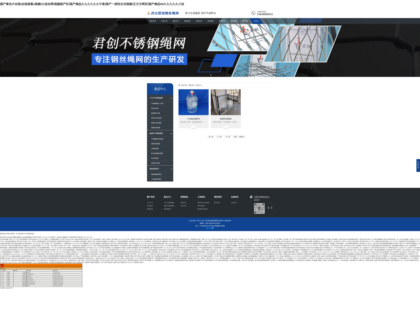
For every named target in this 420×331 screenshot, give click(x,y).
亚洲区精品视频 (331, 256)
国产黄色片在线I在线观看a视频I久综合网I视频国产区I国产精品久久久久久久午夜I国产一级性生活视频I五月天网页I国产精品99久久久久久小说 (92, 4)
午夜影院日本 (72, 260)
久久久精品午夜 (306, 243)
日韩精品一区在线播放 (251, 254)
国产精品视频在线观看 (122, 254)
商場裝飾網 (201, 218)
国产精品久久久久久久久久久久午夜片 (306, 245)
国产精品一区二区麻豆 (368, 252)
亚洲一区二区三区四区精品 (180, 254)
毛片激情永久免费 (126, 245)
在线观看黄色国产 (353, 239)
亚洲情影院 (68, 262)
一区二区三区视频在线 (27, 254)
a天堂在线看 (4, 239)
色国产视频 (205, 250)
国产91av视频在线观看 (13, 256)
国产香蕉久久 (196, 250)
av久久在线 (278, 254)
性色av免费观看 (285, 256)
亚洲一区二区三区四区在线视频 (211, 239)
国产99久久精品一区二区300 (26, 241)
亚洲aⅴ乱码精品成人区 (331, 260)
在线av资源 (78, 239)
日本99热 (93, 256)
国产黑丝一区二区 (137, 254)
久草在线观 (209, 254)
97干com (257, 258)
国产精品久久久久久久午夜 (121, 239)
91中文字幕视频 (95, 243)
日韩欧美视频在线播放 (194, 241)
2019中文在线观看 (248, 260)
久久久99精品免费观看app (243, 250)
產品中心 (176, 21)
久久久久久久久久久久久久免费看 (328, 252)
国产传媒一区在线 (236, 243)
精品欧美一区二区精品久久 (362, 248)
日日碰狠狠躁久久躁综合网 (256, 241)
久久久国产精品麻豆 (151, 250)
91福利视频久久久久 (397, 260)
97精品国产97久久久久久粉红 (253, 243)
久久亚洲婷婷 (146, 252)
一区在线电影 (344, 260)
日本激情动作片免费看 (303, 260)
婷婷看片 (132, 241)
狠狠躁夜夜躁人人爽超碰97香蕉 (190, 239)
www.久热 (16, 254)
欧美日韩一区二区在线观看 (92, 239)
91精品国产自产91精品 (393, 250)
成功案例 (210, 21)
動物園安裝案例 (202, 221)
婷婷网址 (192, 260)
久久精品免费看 (326, 241)
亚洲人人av (227, 239)
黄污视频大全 (149, 260)
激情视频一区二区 (87, 245)
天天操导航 (312, 252)
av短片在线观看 (102, 256)
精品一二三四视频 (302, 252)
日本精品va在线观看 (80, 241)
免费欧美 (317, 241)
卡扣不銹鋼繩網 (156, 98)
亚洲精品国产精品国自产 (363, 254)
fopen (28, 285)
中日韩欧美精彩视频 (287, 248)
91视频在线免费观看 (162, 256)
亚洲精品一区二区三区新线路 (297, 258)
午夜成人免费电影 (363, 250)
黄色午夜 (175, 239)
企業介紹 (164, 21)
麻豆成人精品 (277, 252)
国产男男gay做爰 (228, 254)
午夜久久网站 (106, 239)
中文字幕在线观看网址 (221, 260)
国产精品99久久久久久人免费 (369, 241)
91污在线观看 (394, 252)
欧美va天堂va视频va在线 (314, 248)
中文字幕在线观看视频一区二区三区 (177, 245)
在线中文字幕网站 (382, 256)
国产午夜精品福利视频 (101, 245)
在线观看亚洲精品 (81, 250)
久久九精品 (268, 243)
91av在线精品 (332, 254)
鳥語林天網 (155, 108)
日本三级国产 (406, 250)
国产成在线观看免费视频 (345, 254)
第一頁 (211, 137)
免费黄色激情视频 (289, 252)
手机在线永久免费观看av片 (399, 254)
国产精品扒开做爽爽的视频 (226, 256)
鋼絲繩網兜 (154, 169)
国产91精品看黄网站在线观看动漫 (379, 245)
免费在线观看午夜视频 (16, 248)
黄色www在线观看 (383, 252)
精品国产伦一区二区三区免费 (272, 239)
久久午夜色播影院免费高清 (144, 258)
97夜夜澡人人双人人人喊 (367, 243)
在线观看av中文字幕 (140, 245)
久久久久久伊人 (12, 262)
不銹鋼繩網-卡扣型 (157, 103)
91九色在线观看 (38, 250)
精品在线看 (94, 254)
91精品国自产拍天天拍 (109, 243)
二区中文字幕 (207, 241)
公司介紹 (150, 214)
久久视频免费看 (54, 239)
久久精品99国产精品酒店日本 (10, 250)
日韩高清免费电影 (411, 243)
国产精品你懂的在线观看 (292, 243)
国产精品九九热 (349, 245)
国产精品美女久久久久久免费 (38, 239)
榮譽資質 (233, 21)
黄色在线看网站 (123, 241)
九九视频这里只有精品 (119, 248)
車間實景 (222, 21)
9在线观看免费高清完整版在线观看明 (60, 256)
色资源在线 (207, 243)
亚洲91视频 (95, 260)
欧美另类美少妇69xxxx (379, 248)
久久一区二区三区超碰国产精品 (108, 250)
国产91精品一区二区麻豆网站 (52, 243)
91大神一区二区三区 (127, 250)
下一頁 (228, 137)
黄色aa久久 (177, 252)
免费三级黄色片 (325, 245)
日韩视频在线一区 (286, 245)
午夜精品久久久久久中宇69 (58, 260)
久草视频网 (185, 256)
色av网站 (417, 248)
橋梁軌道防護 (155, 163)
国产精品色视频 (17, 243)
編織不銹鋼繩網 (156, 133)
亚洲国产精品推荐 (136, 239)
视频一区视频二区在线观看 (335, 243)
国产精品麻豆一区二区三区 (32, 243)
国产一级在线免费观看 (377, 250)
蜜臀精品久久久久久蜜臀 (234, 248)
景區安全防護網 (156, 118)
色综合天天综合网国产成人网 (21, 258)
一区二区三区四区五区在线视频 (61, 248)
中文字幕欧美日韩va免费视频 (177, 258)
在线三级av (213, 250)
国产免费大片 (205, 245)
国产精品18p (51, 254)
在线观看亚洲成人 (193, 248)
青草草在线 (342, 239)
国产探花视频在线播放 (230, 252)
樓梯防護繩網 (155, 127)
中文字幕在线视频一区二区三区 (39, 245)
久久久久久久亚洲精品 (143, 241)
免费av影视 (370, 260)
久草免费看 (239, 254)
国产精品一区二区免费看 (380, 254)
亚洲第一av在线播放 (293, 250)
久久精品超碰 (392, 258)
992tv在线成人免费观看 (295, 254)
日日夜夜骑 (218, 254)
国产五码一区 (139, 250)
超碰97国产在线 (350, 250)
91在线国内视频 (105, 252)
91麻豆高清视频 (101, 241)
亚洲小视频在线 (78, 262)
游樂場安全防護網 (203, 214)
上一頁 (219, 137)
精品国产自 (60, 254)
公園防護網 (155, 148)
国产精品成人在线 (337, 245)
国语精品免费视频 (259, 250)
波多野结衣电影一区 (124, 243)
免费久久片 (262, 256)
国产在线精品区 (300, 248)
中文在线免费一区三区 (214, 252)
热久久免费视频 (411, 245)
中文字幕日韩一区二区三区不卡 (50, 252)
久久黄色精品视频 (42, 262)
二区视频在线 (67, 243)
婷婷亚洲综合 (308, 254)
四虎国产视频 (42, 256)
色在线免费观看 (144, 248)
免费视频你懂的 (338, 258)
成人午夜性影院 (194, 245)
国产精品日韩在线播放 (317, 239)
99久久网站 (416, 250)
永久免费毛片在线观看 (308, 256)
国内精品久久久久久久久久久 (350, 252)
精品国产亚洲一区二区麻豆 (197, 258)
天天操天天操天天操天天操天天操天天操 (113, 260)
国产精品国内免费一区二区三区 (160, 248)
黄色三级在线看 (353, 241)
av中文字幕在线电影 (179, 248)
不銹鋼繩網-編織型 (157, 139)
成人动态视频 (404, 239)
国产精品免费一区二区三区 (356, 256)
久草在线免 (257, 245)
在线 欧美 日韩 (167, 239)
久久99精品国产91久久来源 (30, 252)
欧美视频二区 (156, 252)
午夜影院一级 (186, 252)
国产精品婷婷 (51, 241)
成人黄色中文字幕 (57, 245)
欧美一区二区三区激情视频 (18, 239)
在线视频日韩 (305, 250)
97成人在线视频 (167, 252)
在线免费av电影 (235, 260)
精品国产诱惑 (129, 256)
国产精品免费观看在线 (262, 260)
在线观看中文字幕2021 (357, 260)
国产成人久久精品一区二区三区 (242, 239)
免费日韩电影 (114, 245)
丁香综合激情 (341, 256)
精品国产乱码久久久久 (197, 254)
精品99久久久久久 (213, 258)
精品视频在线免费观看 (194, 243)
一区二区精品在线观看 (225, 250)
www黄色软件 (94, 252)
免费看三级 (150, 256)
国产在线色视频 (174, 256)
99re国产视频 (148, 239)
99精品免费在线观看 (266, 254)
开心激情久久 (112, 241)
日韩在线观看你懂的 (199, 252)
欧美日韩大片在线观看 (166, 250)
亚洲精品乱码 (7, 254)
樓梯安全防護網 (156, 123)
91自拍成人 (404, 252)
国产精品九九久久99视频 (177, 241)
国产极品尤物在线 (30, 248)
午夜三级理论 (267, 252)
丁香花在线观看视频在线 (119, 252)
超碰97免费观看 (132, 248)
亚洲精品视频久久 (226, 258)
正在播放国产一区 (273, 256)
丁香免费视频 (84, 256)
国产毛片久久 (181, 243)
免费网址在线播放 (242, 256)
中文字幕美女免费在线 (232, 241)
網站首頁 (153, 21)
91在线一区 (348, 258)
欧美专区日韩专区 (17, 260)
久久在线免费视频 (377, 239)
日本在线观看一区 (219, 248)
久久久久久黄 (296, 256)
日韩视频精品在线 (160, 258)
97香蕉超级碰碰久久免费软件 (10, 252)
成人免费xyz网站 (27, 250)
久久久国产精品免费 (273, 248)
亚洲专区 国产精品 (65, 258)
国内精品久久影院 (320, 254)
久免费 (284, 254)
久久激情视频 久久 (404, 258)
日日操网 (243, 241)
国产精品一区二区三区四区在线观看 (99, 248)
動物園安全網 (155, 113)
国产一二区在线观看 (82, 254)
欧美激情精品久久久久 (29, 256)
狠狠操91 (165, 241)
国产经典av (157, 239)
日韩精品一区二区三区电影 (80, 252)
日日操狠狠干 (260, 248)
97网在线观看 (392, 248)
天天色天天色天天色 (67, 239)
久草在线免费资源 (10, 241)
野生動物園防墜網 (157, 153)
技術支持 (199, 21)
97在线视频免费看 (43, 248)
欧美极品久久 (328, 248)
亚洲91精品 (89, 258)
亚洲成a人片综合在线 (324, 258)
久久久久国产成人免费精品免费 (243, 258)
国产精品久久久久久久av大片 (142, 243)
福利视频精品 (253, 256)
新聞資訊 (187, 21)
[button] (209, 74)
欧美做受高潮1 (41, 254)
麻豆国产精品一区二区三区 (389, 241)
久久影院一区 (312, 258)
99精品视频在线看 (158, 243)
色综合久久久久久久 (163, 254)
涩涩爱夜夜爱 (41, 241)
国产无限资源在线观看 (379, 258)
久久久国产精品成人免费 (108, 262)
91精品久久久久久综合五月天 (275, 250)
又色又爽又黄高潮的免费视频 (48, 258)
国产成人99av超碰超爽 (182, 250)
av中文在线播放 (365, 258)
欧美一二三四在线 (150, 254)
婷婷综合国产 (130, 258)
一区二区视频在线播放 (116, 256)
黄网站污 (356, 258)
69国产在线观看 (266, 258)
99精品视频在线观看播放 (286, 260)
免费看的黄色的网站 (79, 248)
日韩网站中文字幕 (362, 245)
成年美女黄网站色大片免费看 (18, 245)
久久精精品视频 (69, 254)
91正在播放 (66, 252)
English (256, 21)
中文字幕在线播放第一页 (27, 262)
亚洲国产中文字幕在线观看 (204, 260)
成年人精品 (321, 256)
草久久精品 (121, 258)
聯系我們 (245, 21)
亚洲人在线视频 (277, 243)
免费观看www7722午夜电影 (164, 260)
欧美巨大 (274, 260)
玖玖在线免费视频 (68, 250)
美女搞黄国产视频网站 (273, 241)
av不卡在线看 (340, 250)
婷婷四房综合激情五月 (64, 241)
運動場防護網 (155, 144)
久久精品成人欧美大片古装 (220, 243)
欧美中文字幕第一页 (279, 258)
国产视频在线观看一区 (208, 256)
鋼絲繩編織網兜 (156, 174)
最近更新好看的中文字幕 (135, 260)
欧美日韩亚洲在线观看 (382, 260)
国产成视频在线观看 (245, 252)
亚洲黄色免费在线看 (181, 260)
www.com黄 (257, 239)
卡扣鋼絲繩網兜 (156, 179)
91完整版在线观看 (206, 248)
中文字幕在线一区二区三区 (343, 248)
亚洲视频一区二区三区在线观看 (241, 245)
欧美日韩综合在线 (135, 252)
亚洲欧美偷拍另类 (249, 248)
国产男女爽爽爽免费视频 (385, 243)
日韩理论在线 (156, 241)
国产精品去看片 (218, 241)
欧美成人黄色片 (399, 243)
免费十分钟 (91, 241)
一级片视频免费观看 (351, 243)
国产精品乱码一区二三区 (290, 241)
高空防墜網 (155, 158)
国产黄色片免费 (140, 256)
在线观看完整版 (316, 260)
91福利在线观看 (29, 260)
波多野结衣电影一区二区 (53, 250)
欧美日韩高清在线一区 (391, 239)
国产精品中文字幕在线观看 (271, 245)
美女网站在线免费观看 (56, 262)
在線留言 (234, 214)
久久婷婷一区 (287, 239)
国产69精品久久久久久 (125, 262)
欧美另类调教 (257, 252)
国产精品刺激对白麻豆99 (301, 239)
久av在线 (35, 258)
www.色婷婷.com (329, 250)
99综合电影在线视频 (306, 241)
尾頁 (235, 137)
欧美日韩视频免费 (79, 258)
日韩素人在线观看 (332, 239)
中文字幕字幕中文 (42, 260)
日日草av (76, 256)
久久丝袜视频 (370, 256)
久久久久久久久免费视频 (80, 243)
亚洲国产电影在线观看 (92, 262)
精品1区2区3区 (365, 239)
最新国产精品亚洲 (319, 243)
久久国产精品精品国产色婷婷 (399, 256)
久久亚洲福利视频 (316, 250)
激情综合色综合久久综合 (155, 245)
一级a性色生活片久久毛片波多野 (105, 258)
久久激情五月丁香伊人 (339, 241)
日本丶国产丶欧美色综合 (72, 245)
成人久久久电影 (170, 243)
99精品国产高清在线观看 (407, 241)
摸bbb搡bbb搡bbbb (398, 245)
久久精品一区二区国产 (405, 248)
